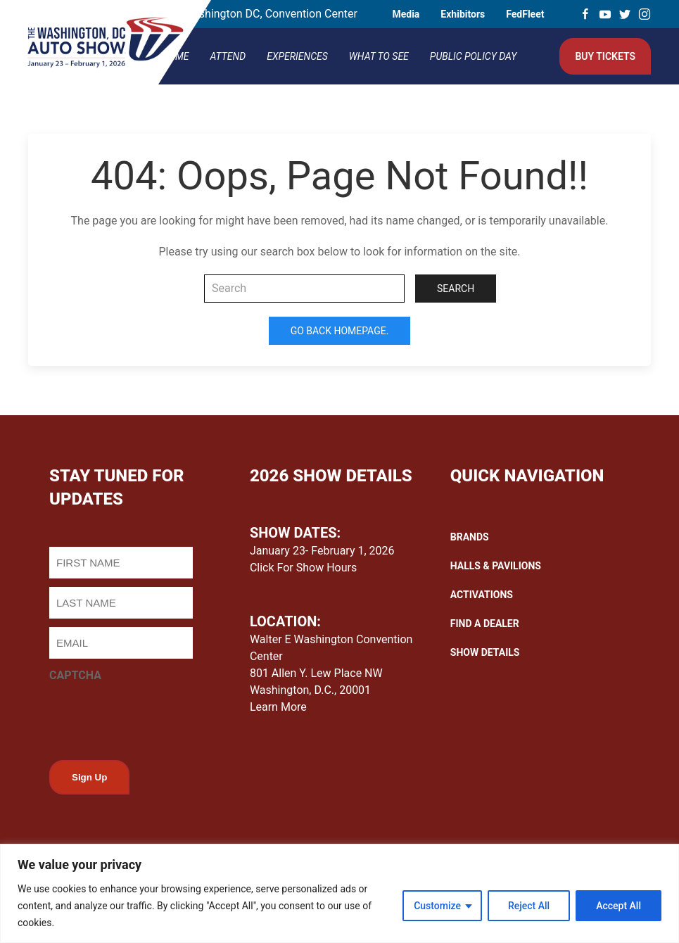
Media (405, 14)
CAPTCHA (75, 675)
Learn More (278, 707)
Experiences (297, 56)
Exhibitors (462, 14)
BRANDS (469, 537)
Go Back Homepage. (340, 330)
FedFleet (525, 14)
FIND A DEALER (484, 623)
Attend (228, 56)
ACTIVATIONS (481, 594)
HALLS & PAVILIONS (495, 565)
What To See (379, 56)
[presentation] (156, 717)
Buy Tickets (605, 56)
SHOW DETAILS (485, 652)
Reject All (529, 905)
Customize (437, 905)
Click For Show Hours (303, 567)
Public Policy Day (473, 56)
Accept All (618, 905)
